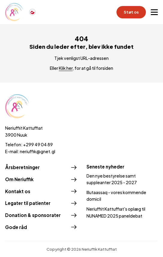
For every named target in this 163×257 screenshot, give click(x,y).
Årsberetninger (22, 167)
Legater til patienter (27, 203)
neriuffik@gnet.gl (37, 151)
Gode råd (16, 227)
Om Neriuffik (19, 179)
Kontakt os (17, 191)
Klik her (66, 68)
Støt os (131, 11)
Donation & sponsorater (33, 215)
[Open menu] (154, 12)
